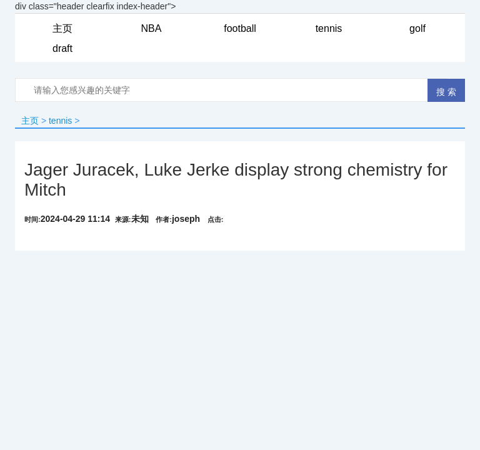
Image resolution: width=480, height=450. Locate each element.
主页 (30, 121)
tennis (60, 121)
